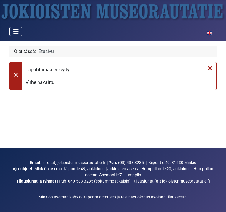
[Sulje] (210, 68)
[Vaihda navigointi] (15, 31)
